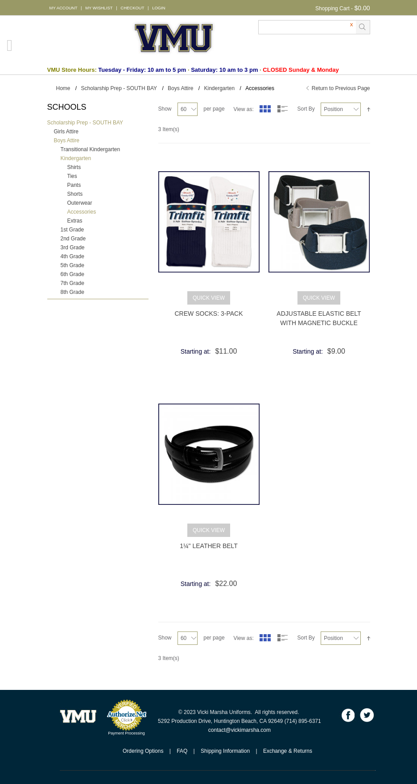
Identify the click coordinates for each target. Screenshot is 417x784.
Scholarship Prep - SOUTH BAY (119, 88)
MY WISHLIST (98, 7)
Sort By (305, 109)
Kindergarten (219, 88)
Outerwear (79, 203)
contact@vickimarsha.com (239, 730)
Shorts (75, 194)
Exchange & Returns (287, 751)
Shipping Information (225, 751)
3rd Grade (73, 247)
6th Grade (72, 274)
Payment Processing (126, 733)
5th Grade (72, 265)
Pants (74, 185)
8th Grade (72, 292)
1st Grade (72, 230)
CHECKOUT (132, 7)
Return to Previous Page (341, 88)
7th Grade (72, 283)
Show (165, 109)
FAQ (182, 751)
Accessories (81, 212)
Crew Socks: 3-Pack (209, 313)
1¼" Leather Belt (209, 545)
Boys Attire (180, 88)
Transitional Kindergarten (90, 149)
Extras (75, 221)
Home (63, 88)
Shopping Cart (332, 8)
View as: (244, 109)
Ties (72, 176)
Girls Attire (66, 131)
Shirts (74, 167)
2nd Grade (73, 238)
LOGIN (158, 7)
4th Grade (72, 256)
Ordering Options (143, 751)
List (282, 109)
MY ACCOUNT (64, 7)
